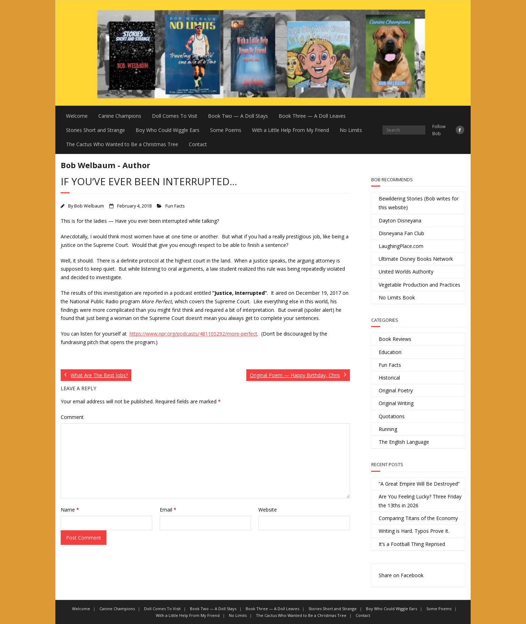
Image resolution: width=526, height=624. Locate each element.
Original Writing (396, 403)
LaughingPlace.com (401, 246)
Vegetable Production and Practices (419, 284)
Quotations (392, 416)
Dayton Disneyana (400, 220)
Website (267, 509)
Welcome (77, 115)
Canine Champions (119, 115)
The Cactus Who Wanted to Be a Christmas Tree (122, 144)
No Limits (351, 130)
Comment (72, 417)
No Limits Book (397, 297)
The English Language (404, 441)
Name (70, 509)
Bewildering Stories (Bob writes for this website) (419, 203)
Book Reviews (395, 339)
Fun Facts (175, 206)
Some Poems (225, 130)
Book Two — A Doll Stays (238, 115)
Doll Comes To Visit (174, 115)
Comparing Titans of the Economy (418, 518)
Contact (198, 144)
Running (388, 429)
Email (168, 509)
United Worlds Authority (406, 271)
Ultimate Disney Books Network (416, 258)
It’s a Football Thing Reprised (412, 544)
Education (390, 352)
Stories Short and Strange (95, 130)
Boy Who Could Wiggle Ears (167, 130)
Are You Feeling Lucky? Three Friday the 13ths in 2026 (420, 501)
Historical (389, 377)
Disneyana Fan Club (401, 233)
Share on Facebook (401, 575)
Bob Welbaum (89, 206)
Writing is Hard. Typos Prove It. (414, 531)
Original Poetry (396, 390)
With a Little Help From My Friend (290, 130)
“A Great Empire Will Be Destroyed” (419, 483)
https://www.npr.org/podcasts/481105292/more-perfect (193, 333)
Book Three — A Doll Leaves (312, 115)
